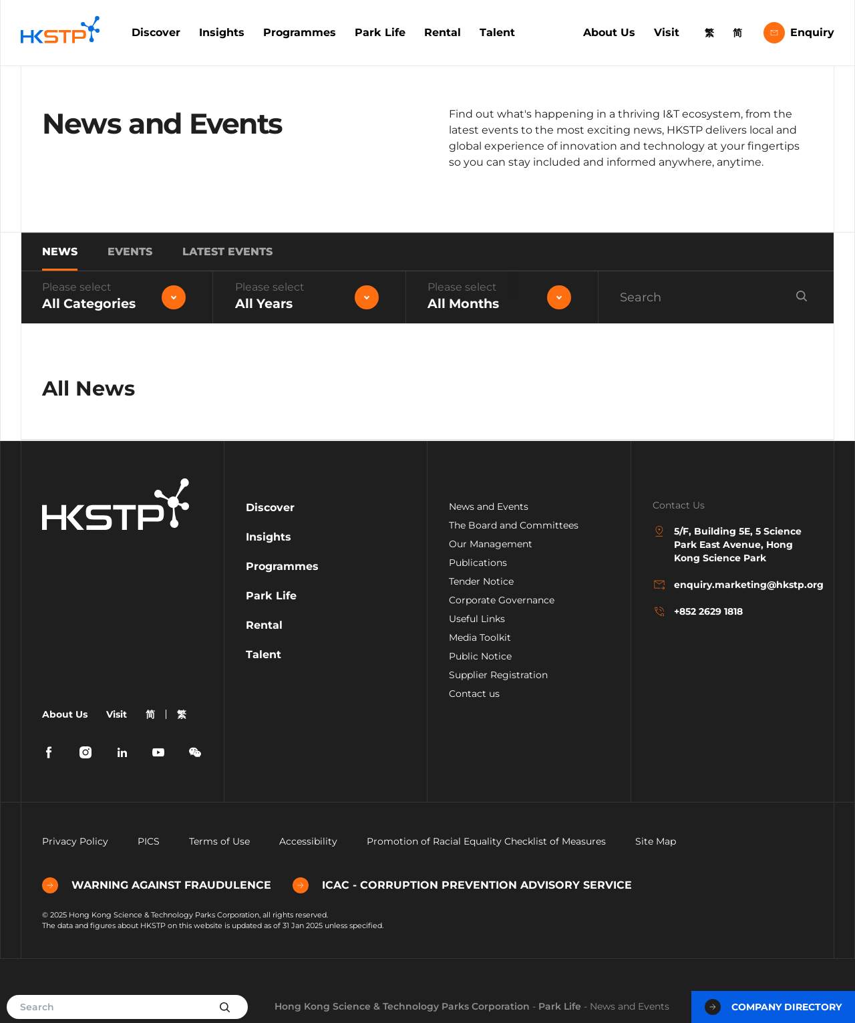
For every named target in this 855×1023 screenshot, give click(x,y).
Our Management (490, 544)
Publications (478, 563)
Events (130, 251)
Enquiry (798, 32)
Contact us (474, 694)
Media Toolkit (480, 637)
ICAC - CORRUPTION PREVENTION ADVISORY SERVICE (462, 885)
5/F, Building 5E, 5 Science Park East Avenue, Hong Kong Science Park (727, 544)
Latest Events (227, 251)
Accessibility (308, 841)
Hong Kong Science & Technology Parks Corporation (402, 1006)
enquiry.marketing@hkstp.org (733, 584)
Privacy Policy (75, 841)
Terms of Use (219, 841)
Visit (666, 32)
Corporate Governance (501, 600)
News (59, 251)
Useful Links (477, 619)
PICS (149, 841)
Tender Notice (481, 581)
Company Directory (773, 1007)
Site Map (655, 841)
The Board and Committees (513, 525)
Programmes (299, 32)
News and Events (488, 506)
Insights (221, 32)
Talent (497, 32)
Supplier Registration (498, 675)
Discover (156, 32)
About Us (609, 32)
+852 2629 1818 (698, 611)
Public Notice (480, 656)
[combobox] (116, 297)
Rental (442, 32)
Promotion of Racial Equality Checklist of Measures (486, 841)
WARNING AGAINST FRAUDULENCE (156, 885)
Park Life (380, 32)
